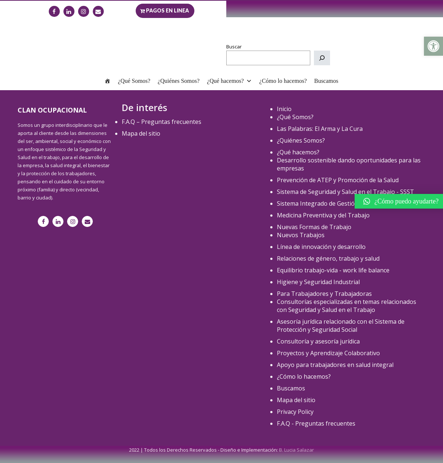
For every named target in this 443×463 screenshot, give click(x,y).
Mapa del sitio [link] (141, 133)
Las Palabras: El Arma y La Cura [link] (320, 129)
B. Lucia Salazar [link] (296, 450)
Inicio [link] (284, 109)
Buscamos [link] (326, 81)
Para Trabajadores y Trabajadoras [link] (324, 294)
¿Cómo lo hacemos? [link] (283, 81)
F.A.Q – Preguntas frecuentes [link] (161, 122)
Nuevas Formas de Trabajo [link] (314, 227)
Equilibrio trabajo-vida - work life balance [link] (333, 270)
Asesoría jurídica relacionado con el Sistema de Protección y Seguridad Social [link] (340, 325)
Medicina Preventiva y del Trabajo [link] (323, 215)
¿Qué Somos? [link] (134, 81)
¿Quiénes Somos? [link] (178, 81)
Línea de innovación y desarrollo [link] (321, 247)
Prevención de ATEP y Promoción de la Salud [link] (338, 180)
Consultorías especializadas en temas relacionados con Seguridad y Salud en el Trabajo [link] (346, 306)
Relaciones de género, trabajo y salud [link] (328, 258)
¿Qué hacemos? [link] (229, 81)
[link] (433, 46)
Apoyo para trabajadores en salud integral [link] (335, 365)
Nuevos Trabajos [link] (301, 235)
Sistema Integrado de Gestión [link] (317, 203)
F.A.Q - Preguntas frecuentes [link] (316, 423)
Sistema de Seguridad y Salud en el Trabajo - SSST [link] (345, 192)
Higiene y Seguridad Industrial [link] (318, 282)
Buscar (234, 46)
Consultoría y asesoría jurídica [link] (318, 341)
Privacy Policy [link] (295, 412)
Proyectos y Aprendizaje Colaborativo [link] (328, 353)
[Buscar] (322, 58)
